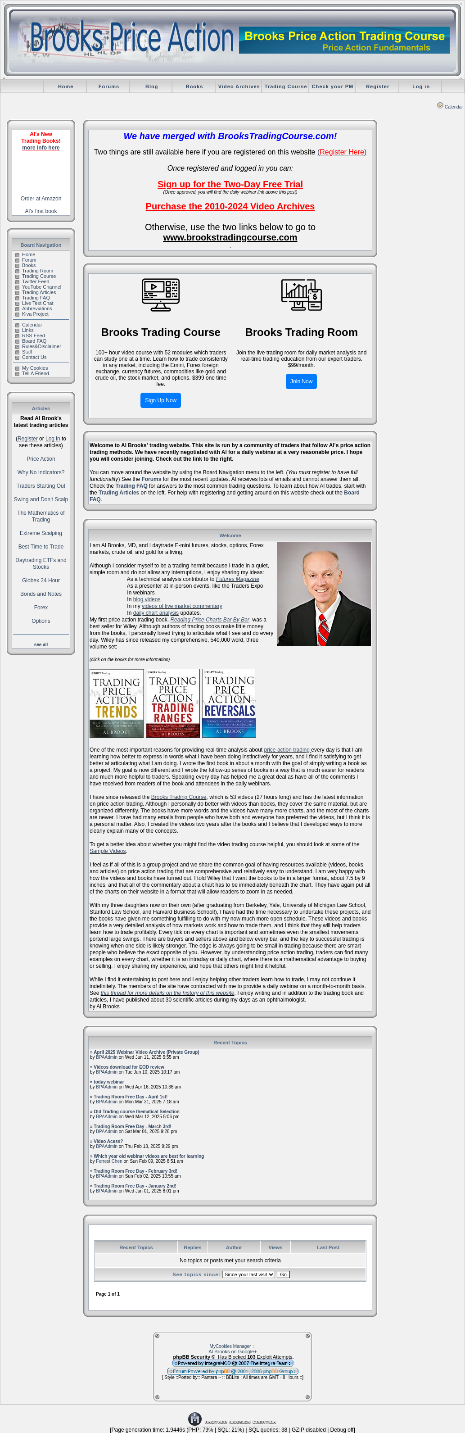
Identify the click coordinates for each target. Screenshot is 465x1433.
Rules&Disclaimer (38, 346)
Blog (151, 86)
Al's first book (41, 211)
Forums (109, 86)
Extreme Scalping (41, 533)
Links (24, 330)
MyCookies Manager (230, 1346)
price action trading (288, 750)
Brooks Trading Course (179, 797)
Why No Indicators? (41, 472)
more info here (40, 148)
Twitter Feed (32, 281)
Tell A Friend (32, 373)
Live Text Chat (34, 303)
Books (194, 86)
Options (41, 621)
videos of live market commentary (182, 606)
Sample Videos (108, 851)
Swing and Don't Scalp (41, 499)
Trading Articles (35, 292)
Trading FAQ (32, 297)
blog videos (147, 599)
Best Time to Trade (41, 547)
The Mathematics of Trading (40, 516)
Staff (23, 351)
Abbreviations (33, 308)
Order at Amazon (41, 198)
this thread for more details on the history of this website (168, 993)
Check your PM (332, 86)
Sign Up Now (160, 400)
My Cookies (31, 368)
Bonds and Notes (41, 594)
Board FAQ (30, 341)
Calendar (450, 106)
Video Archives (239, 86)
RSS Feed (30, 335)
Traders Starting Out (41, 486)
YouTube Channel (38, 287)
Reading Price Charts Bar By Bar (209, 620)
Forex (41, 607)
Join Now (301, 381)
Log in (421, 86)
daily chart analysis (156, 613)
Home (66, 86)
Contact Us (30, 357)
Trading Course (286, 86)
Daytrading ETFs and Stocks (40, 563)
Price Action (41, 459)
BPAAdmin (106, 1057)
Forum (25, 260)
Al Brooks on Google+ (232, 1351)
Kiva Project (32, 314)
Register (377, 86)
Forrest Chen (109, 1161)
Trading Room (34, 270)
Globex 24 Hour (41, 580)
